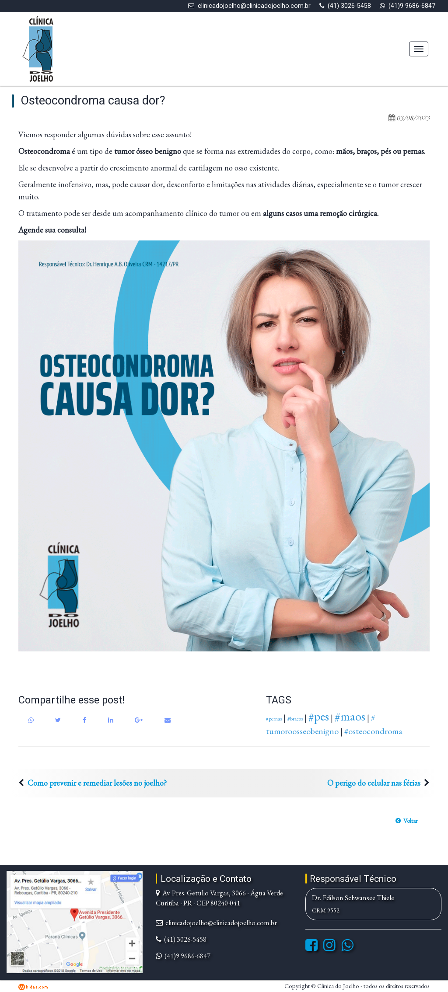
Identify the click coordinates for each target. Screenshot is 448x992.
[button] (406, 820)
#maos (350, 716)
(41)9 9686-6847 (411, 6)
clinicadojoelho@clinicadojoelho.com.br (254, 6)
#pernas (274, 718)
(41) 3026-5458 (349, 6)
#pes (318, 716)
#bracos (295, 718)
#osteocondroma (373, 731)
